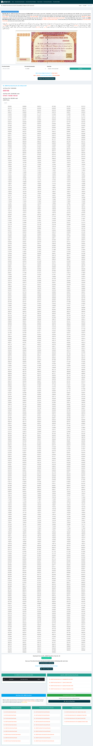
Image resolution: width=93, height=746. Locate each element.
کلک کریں (4, 25)
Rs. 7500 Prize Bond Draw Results (10, 724)
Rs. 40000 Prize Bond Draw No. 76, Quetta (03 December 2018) (61, 685)
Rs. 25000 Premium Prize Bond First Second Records (44, 734)
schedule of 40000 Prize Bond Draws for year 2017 (54, 18)
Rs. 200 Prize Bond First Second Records (42, 715)
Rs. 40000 (84, 5)
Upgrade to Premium (86, 16)
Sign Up (38, 75)
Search (80, 68)
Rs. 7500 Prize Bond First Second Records (42, 724)
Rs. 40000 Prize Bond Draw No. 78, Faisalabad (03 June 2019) (61, 679)
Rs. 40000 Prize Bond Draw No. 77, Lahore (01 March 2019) (60, 682)
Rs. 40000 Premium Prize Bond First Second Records (44, 740)
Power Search (40, 1)
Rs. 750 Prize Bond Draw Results (10, 718)
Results (80, 5)
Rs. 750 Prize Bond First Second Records (42, 718)
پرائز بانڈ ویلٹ (76, 25)
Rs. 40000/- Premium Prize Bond (29, 701)
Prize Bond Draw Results (19, 1)
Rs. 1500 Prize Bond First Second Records (42, 721)
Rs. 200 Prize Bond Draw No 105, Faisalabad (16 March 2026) (76, 721)
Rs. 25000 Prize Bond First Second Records (42, 731)
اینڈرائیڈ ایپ (38, 27)
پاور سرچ (8, 24)
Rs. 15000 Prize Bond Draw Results (10, 728)
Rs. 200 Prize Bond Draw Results (10, 715)
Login (34, 75)
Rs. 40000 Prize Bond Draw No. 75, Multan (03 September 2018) (61, 688)
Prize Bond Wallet (56, 1)
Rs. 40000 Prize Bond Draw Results (10, 737)
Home (13, 1)
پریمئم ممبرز (49, 25)
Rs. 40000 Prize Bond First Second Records (42, 737)
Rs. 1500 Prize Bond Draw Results (10, 721)
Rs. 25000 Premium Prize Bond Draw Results (12, 734)
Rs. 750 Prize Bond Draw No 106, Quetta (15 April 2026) (75, 718)
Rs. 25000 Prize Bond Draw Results (10, 731)
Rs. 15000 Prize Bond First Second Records (42, 728)
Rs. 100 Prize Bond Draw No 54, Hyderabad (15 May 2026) (75, 715)
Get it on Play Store (46, 669)
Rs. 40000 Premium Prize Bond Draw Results (12, 740)
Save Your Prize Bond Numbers (46, 78)
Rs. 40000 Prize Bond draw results (49, 19)
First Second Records (47, 1)
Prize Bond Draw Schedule (31, 1)
